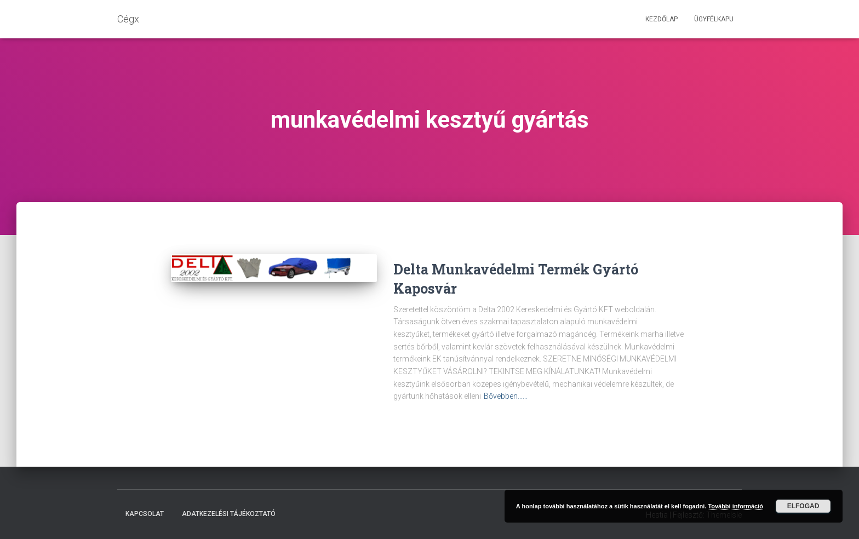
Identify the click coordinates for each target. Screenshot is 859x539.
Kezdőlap (661, 19)
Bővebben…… (506, 396)
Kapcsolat (144, 514)
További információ (735, 506)
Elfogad (803, 506)
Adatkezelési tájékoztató (229, 514)
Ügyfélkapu (714, 19)
